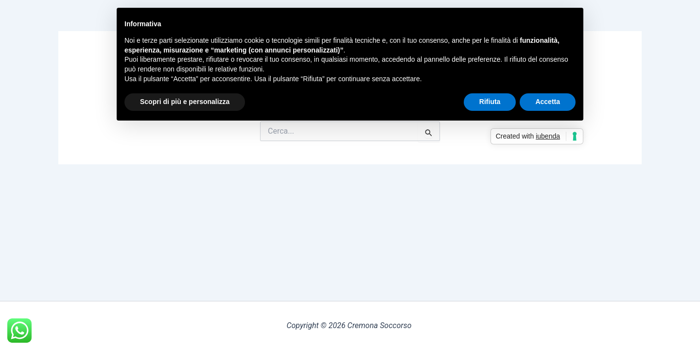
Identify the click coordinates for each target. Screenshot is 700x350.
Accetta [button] (547, 101)
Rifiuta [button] (490, 101)
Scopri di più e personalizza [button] (184, 101)
